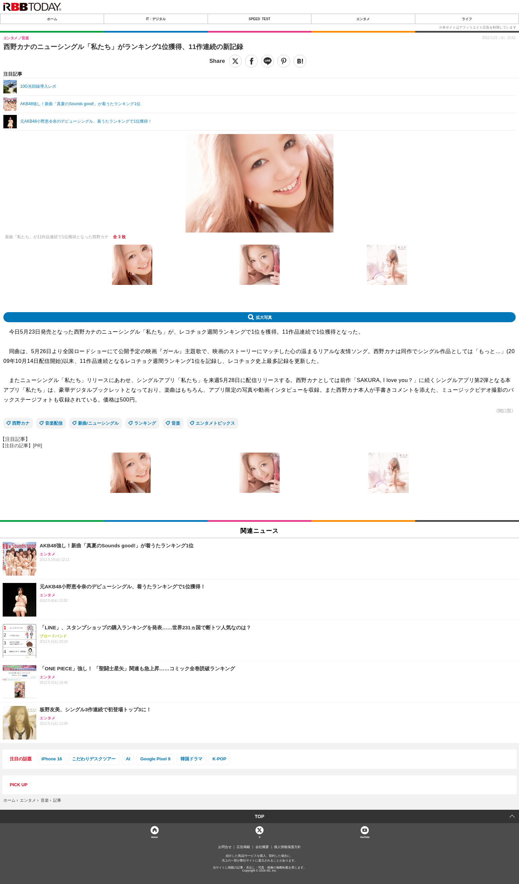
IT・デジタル (156, 18)
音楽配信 (54, 423)
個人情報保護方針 (287, 847)
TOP (260, 816)
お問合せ (225, 847)
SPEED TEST (259, 18)
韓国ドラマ (191, 758)
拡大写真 (264, 317)
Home (154, 836)
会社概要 (262, 847)
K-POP (219, 758)
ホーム (52, 18)
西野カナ (21, 423)
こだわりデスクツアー (94, 758)
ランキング (145, 423)
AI (128, 758)
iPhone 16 (51, 758)
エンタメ (363, 18)
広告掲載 (243, 847)
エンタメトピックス (215, 423)
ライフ (467, 18)
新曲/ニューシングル (98, 423)
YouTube (364, 836)
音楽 (175, 423)
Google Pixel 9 (155, 758)
